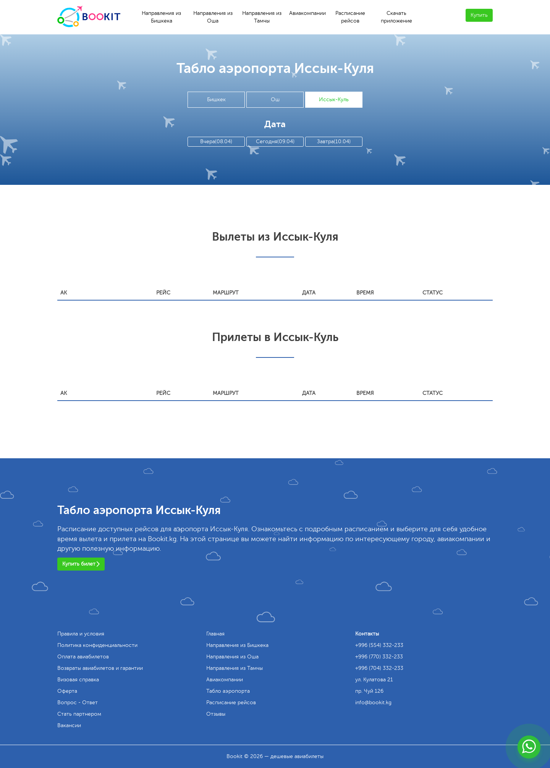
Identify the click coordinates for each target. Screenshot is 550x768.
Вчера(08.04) (216, 141)
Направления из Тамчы (261, 17)
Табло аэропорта (228, 691)
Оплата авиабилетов (83, 657)
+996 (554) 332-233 (379, 645)
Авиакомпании (307, 13)
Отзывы (215, 714)
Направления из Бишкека (161, 17)
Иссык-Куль (334, 99)
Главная (215, 634)
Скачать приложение (396, 17)
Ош (275, 99)
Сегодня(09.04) (275, 141)
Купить (479, 15)
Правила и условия (80, 634)
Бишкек (216, 99)
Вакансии (69, 725)
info (373, 702)
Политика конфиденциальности (97, 645)
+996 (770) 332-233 (379, 657)
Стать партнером (79, 714)
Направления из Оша (213, 17)
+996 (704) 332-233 (379, 668)
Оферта (67, 691)
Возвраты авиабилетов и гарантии (100, 668)
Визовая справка (78, 679)
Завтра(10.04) (334, 141)
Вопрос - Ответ (77, 702)
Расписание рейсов (350, 17)
